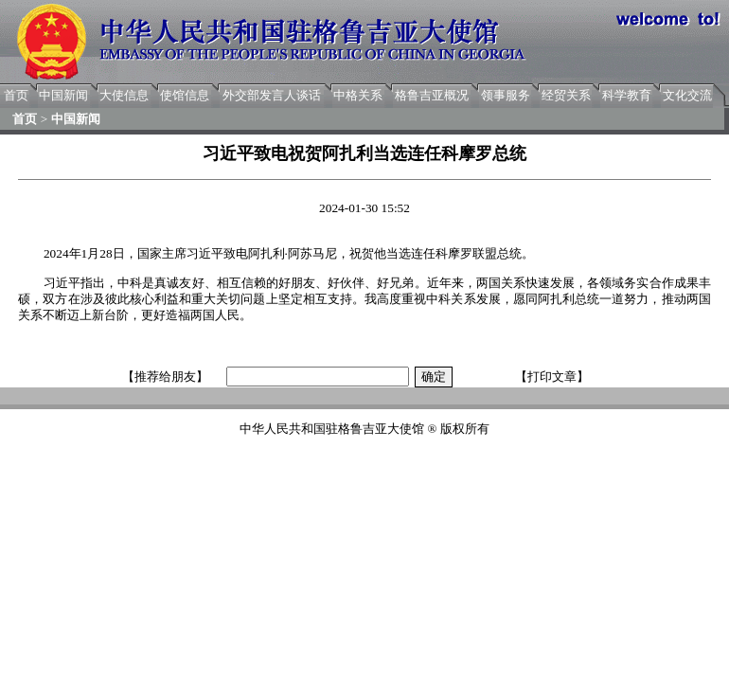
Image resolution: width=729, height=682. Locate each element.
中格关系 (357, 95)
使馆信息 (184, 95)
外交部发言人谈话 (271, 95)
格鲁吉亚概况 (432, 95)
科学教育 (626, 95)
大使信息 (124, 95)
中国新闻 (63, 95)
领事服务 (505, 95)
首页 (16, 95)
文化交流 (687, 95)
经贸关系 (566, 95)
